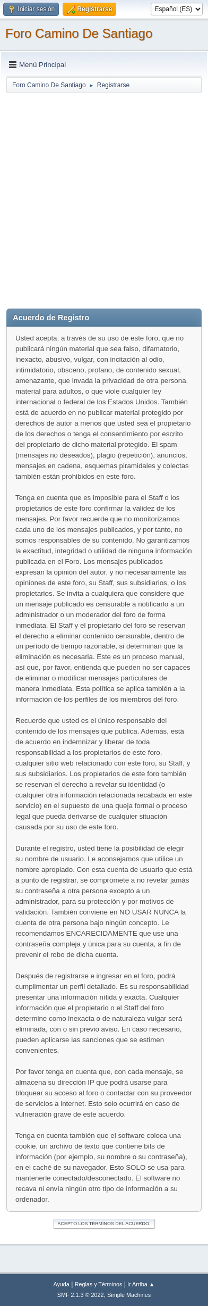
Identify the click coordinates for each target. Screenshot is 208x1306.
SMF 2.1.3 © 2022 (80, 1295)
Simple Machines (129, 1295)
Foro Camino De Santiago (78, 33)
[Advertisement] (104, 198)
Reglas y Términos (99, 1284)
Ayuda (61, 1284)
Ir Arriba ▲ (140, 1284)
